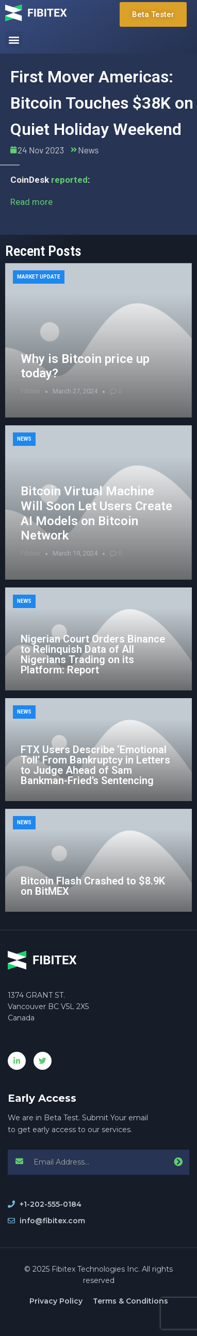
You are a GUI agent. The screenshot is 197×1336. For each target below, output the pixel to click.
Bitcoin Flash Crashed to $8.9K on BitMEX (93, 886)
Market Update (38, 277)
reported (69, 180)
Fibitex (30, 391)
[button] (13, 39)
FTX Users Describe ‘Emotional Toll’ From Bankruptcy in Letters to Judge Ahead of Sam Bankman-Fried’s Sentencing (95, 765)
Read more (31, 202)
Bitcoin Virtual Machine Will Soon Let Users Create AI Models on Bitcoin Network (96, 513)
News (88, 150)
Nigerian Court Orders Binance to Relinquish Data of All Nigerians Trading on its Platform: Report (93, 654)
